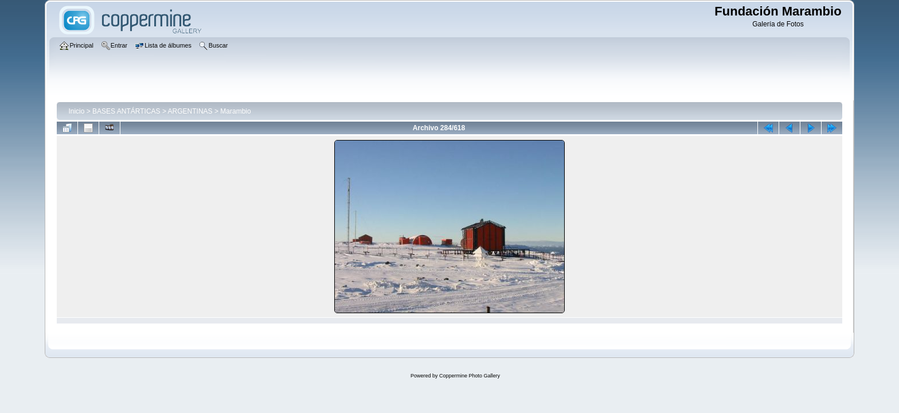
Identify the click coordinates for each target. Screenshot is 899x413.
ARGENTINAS (190, 111)
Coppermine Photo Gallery (469, 376)
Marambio (235, 111)
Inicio (76, 111)
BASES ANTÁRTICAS (126, 111)
